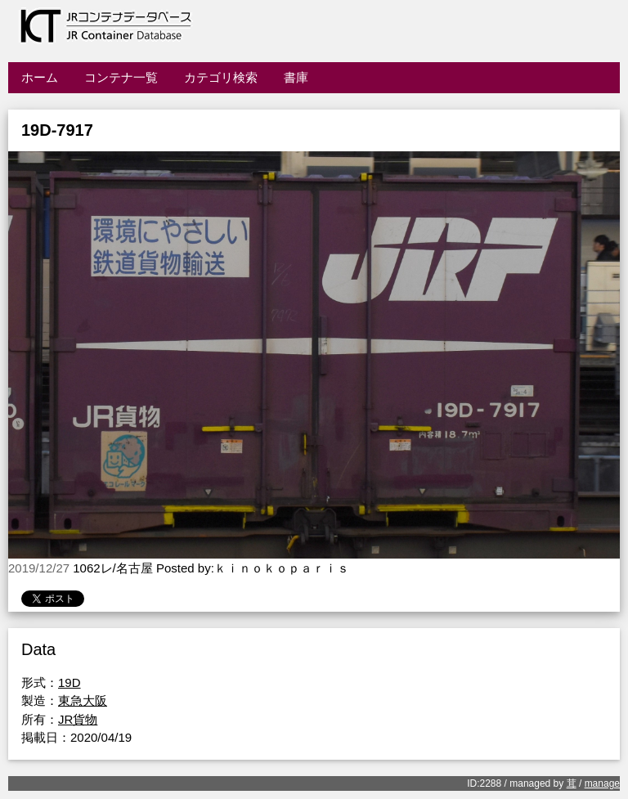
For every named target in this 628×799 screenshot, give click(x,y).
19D (69, 682)
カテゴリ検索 (221, 77)
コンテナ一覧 (121, 77)
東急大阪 (82, 700)
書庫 (296, 77)
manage (602, 783)
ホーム (39, 77)
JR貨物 (77, 719)
